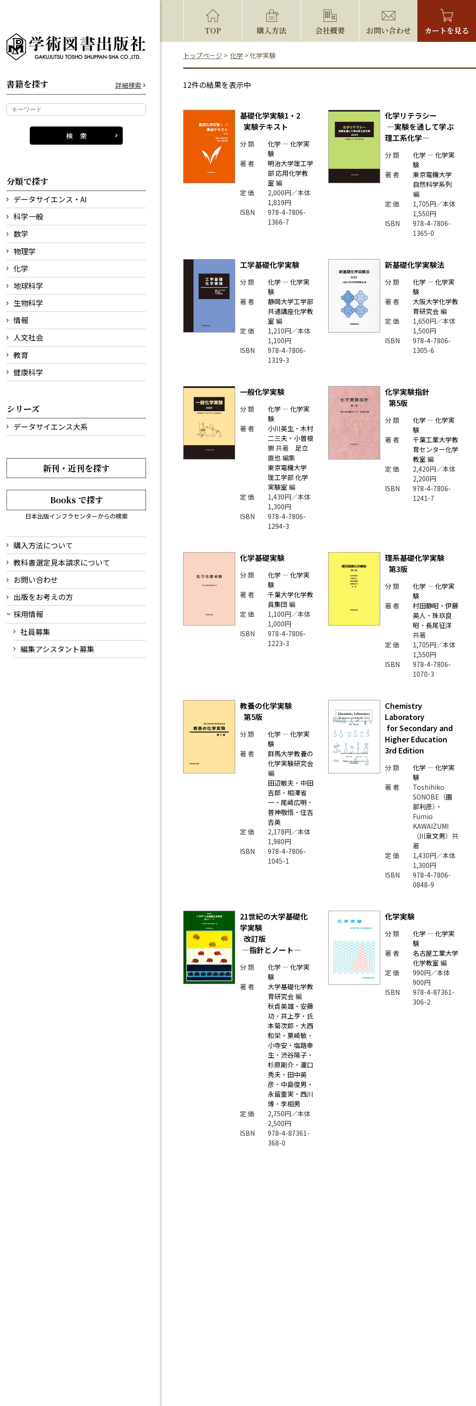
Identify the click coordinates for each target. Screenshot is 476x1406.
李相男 (290, 1103)
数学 (20, 233)
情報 (20, 320)
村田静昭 (426, 605)
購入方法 (271, 30)
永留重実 (281, 1094)
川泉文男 (432, 835)
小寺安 (277, 1045)
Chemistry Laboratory (420, 728)
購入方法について (43, 545)
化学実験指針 (407, 397)
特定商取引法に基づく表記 (260, 1349)
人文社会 (28, 337)
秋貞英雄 (281, 1006)
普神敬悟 (281, 812)
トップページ (202, 55)
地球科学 (28, 285)
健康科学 (28, 372)
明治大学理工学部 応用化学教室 (290, 173)
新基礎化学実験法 (414, 264)
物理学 (24, 251)
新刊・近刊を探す (76, 468)
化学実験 (400, 916)
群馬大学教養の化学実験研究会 (290, 758)
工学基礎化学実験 (269, 264)
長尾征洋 (439, 625)
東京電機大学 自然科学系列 (432, 179)
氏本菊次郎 (290, 1020)
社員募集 (35, 631)
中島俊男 (294, 1084)
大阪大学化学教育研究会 (435, 306)
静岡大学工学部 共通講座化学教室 (290, 311)
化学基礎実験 (262, 557)
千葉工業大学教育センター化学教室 (435, 449)
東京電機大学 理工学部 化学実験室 (288, 477)
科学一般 (28, 216)
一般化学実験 (262, 391)
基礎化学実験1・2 (270, 121)
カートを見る (446, 30)
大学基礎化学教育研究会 (290, 991)
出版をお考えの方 (43, 596)
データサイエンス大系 (50, 426)
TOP (213, 30)
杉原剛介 (281, 1064)
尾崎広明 (294, 802)
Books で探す (76, 499)
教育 (20, 354)
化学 (20, 268)
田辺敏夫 (281, 782)
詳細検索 (128, 85)
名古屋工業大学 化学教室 (435, 957)
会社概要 (330, 30)
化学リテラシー (419, 126)
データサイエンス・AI (50, 199)
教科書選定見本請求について (61, 562)
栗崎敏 (297, 1035)
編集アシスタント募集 (57, 648)
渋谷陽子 (294, 1054)
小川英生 (281, 428)
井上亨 (290, 1015)
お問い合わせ (35, 579)
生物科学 (28, 302)
